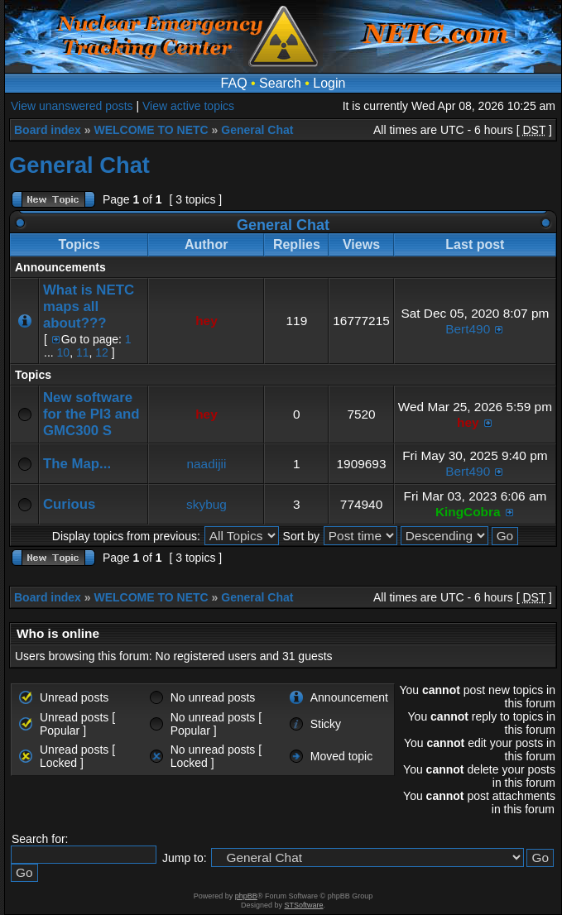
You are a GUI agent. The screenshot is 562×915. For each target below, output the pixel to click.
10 (63, 352)
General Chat (257, 130)
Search (280, 83)
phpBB (246, 896)
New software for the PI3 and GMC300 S (91, 414)
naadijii (207, 464)
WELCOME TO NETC (151, 130)
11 (82, 352)
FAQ (234, 83)
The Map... (77, 464)
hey (206, 321)
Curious (69, 504)
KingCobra (468, 512)
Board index (47, 130)
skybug (206, 504)
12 (101, 352)
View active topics (188, 106)
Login (329, 83)
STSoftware (304, 905)
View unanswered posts (72, 106)
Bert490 (467, 329)
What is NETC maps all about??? (88, 306)
